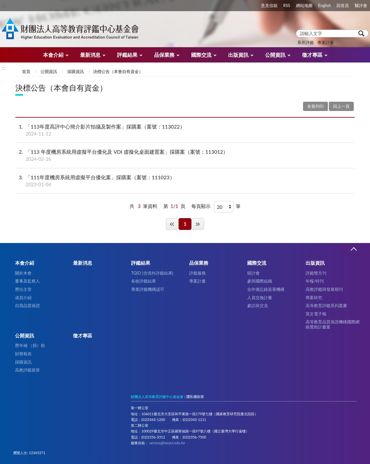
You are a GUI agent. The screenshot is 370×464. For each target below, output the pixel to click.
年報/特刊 (315, 281)
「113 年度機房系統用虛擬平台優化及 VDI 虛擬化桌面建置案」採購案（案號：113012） (185, 155)
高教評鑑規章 (27, 369)
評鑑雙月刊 (316, 273)
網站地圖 (304, 5)
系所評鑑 (305, 42)
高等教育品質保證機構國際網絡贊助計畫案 (332, 324)
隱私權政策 (195, 396)
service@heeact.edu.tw (167, 443)
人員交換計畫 (259, 297)
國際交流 (201, 55)
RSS (286, 5)
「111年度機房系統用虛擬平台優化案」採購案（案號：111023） (185, 180)
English (324, 5)
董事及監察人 (27, 281)
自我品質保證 (27, 305)
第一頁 (172, 224)
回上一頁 (341, 106)
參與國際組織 (259, 281)
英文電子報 (316, 313)
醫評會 (361, 5)
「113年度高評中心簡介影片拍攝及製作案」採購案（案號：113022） (185, 130)
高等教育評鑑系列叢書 (326, 305)
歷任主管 (23, 289)
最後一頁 (197, 224)
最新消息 (90, 55)
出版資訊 (238, 55)
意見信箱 (269, 5)
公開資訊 (275, 55)
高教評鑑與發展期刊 (324, 289)
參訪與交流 (257, 305)
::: (3, 5)
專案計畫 (325, 42)
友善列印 (315, 106)
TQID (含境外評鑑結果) (152, 273)
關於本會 (23, 273)
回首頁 (343, 5)
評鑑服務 (197, 273)
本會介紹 (53, 55)
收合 (353, 249)
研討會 (253, 273)
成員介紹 (23, 297)
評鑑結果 (127, 55)
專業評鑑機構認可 (147, 289)
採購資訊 (75, 71)
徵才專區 (312, 55)
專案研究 (314, 297)
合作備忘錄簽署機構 (266, 289)
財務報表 (23, 353)
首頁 (26, 71)
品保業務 (164, 55)
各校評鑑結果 (143, 281)
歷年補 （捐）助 (30, 345)
